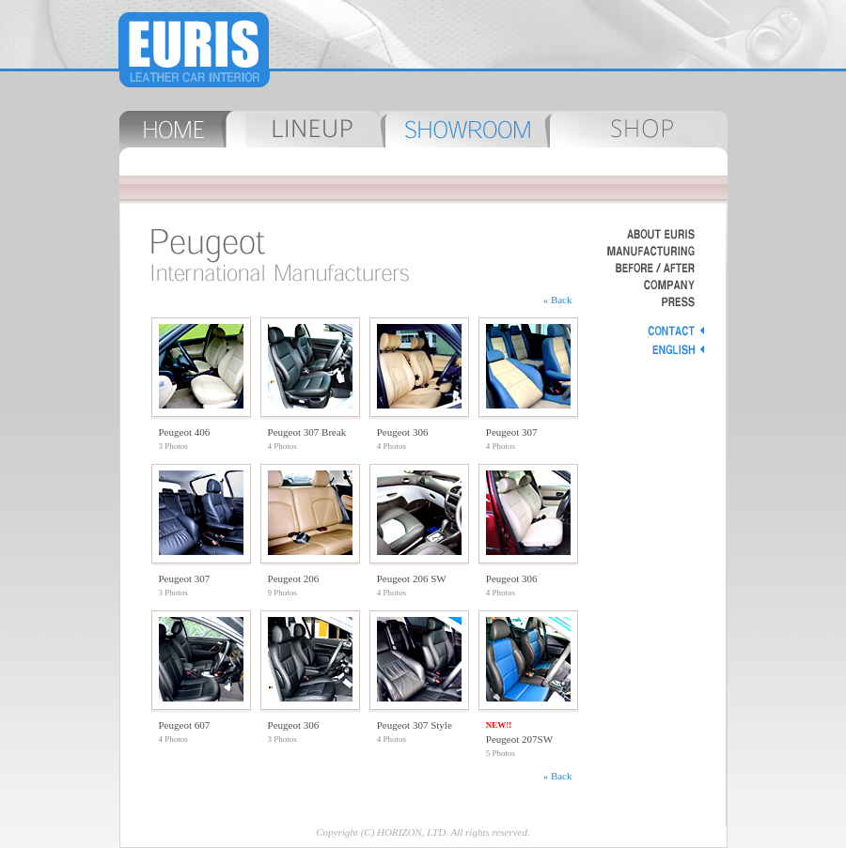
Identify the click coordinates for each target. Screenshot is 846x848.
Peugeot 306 (403, 432)
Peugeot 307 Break (307, 432)
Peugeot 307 (512, 432)
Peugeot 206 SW (411, 578)
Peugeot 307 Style (414, 725)
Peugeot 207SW (519, 739)
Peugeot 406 (185, 432)
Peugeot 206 (294, 578)
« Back (557, 299)
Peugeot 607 (185, 725)
